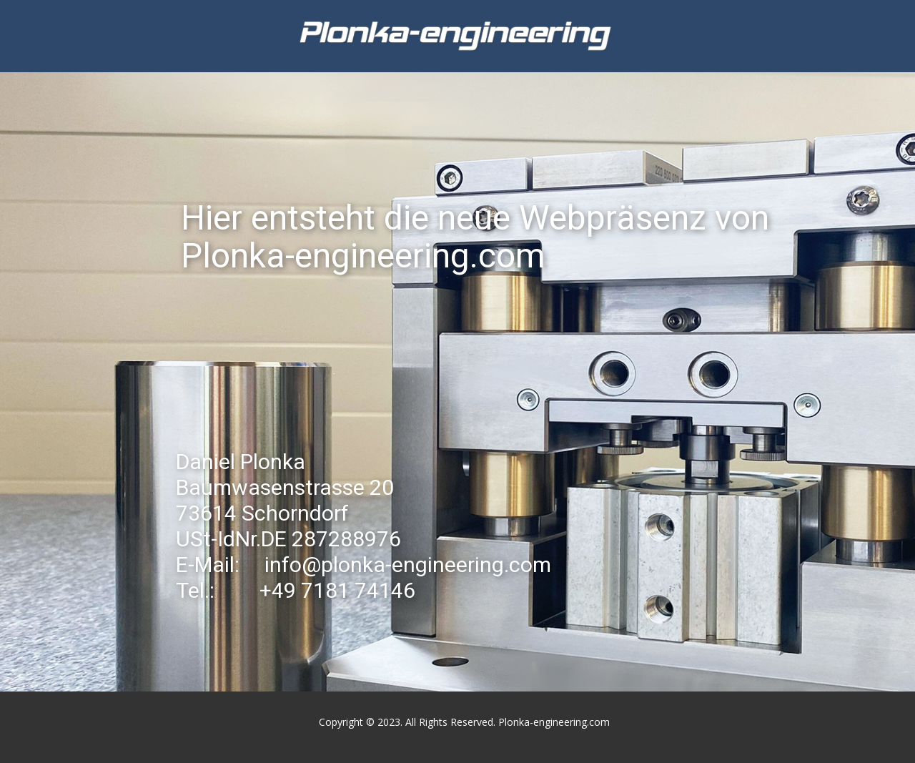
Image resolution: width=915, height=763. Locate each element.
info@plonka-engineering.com (407, 564)
